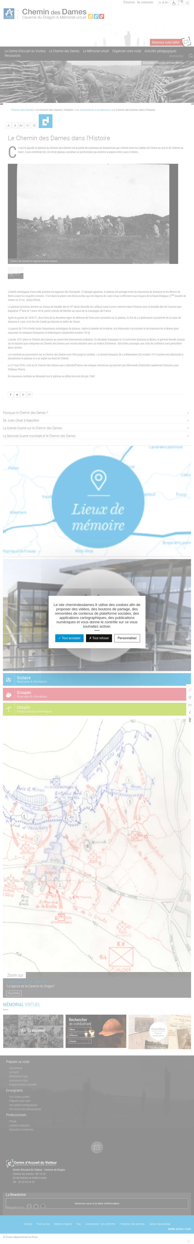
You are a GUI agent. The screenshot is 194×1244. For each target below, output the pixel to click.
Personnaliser (127, 638)
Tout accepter (69, 638)
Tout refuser (99, 638)
